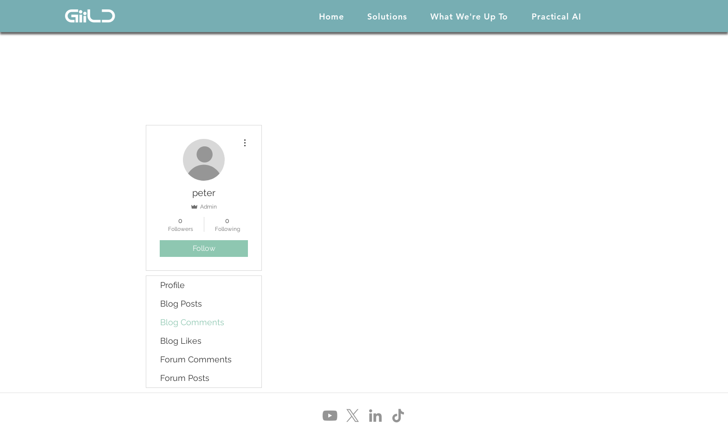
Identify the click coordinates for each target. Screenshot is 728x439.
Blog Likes (181, 341)
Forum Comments (196, 359)
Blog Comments (192, 322)
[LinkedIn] (375, 415)
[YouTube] (330, 415)
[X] (353, 415)
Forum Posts (184, 378)
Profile (172, 285)
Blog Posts (181, 303)
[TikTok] (398, 415)
